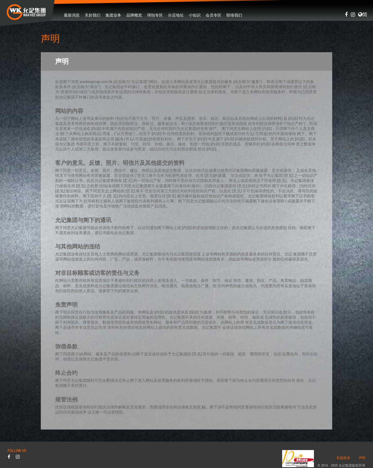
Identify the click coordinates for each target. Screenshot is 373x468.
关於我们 (92, 15)
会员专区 (213, 15)
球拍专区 (155, 15)
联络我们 (234, 15)
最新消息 (72, 15)
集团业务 (113, 15)
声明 (362, 458)
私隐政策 (343, 458)
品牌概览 (134, 15)
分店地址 (176, 15)
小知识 (195, 15)
